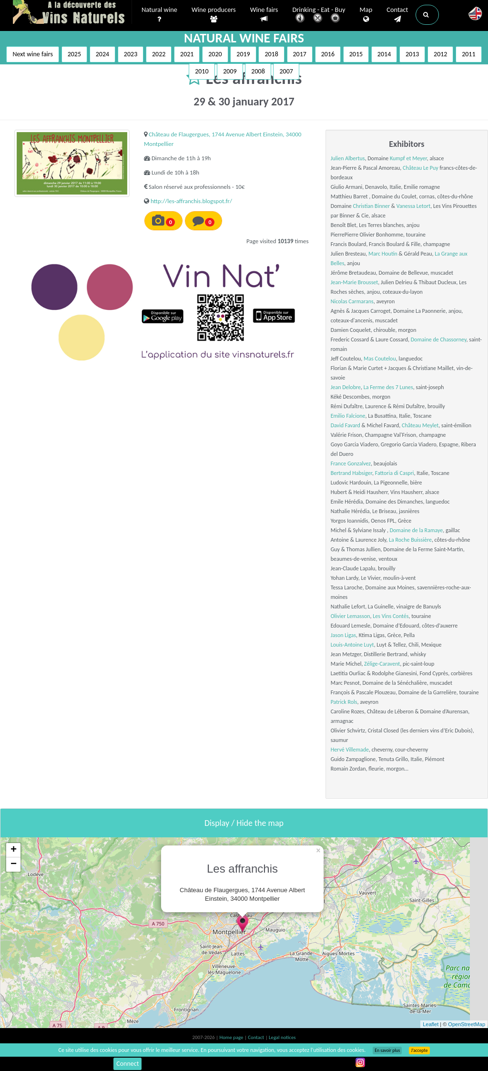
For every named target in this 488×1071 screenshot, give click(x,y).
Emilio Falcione (348, 415)
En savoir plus (387, 1050)
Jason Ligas (343, 635)
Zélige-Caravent (382, 663)
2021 (186, 54)
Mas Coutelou (380, 358)
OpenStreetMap (466, 1024)
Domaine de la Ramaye (416, 530)
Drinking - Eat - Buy (319, 15)
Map (366, 14)
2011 (468, 54)
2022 (158, 54)
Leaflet (430, 1024)
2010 (201, 71)
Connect (127, 1064)
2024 (102, 54)
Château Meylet (420, 425)
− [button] (13, 864)
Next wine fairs (32, 54)
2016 (328, 54)
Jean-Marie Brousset (354, 282)
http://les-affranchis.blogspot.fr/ (191, 201)
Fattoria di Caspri (394, 473)
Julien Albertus (348, 158)
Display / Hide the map (244, 823)
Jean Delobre (346, 387)
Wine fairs (264, 14)
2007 (286, 71)
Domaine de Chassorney (439, 339)
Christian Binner (371, 206)
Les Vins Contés (390, 616)
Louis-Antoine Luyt (352, 644)
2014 (384, 54)
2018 (271, 54)
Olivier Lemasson (350, 616)
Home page (231, 1037)
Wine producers (214, 14)
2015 (356, 54)
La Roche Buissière (410, 539)
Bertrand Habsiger (351, 473)
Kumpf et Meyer (408, 158)
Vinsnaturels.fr (72, 13)
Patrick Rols (344, 702)
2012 (440, 54)
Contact (397, 14)
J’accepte (419, 1050)
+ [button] (13, 850)
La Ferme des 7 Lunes (388, 387)
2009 (229, 71)
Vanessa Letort (413, 206)
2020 (215, 54)
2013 (412, 54)
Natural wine (159, 14)
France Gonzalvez (351, 463)
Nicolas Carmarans (352, 301)
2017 (299, 54)
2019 (243, 54)
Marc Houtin (382, 253)
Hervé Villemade (350, 749)
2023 (130, 54)
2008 (257, 71)
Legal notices (282, 1037)
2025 (74, 54)
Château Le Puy (420, 168)
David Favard (345, 425)
